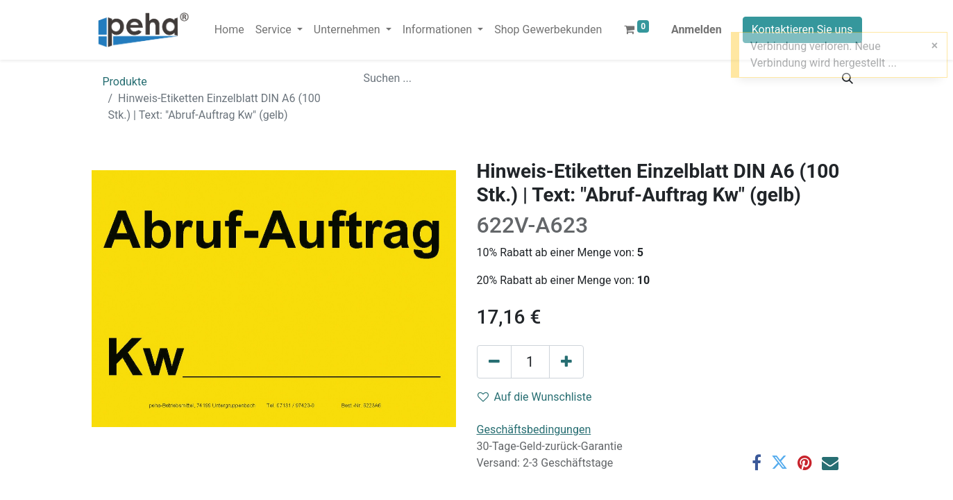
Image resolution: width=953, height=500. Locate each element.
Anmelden (696, 29)
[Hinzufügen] (566, 361)
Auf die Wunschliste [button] (535, 396)
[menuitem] (229, 30)
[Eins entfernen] (494, 361)
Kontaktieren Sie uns (802, 29)
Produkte (125, 81)
